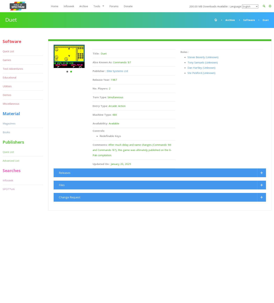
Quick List (8, 51)
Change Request (69, 197)
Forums (113, 6)
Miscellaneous (11, 103)
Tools (96, 6)
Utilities (7, 86)
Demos (7, 95)
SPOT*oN (9, 189)
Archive (83, 6)
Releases (64, 173)
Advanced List (11, 160)
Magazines (9, 123)
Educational (9, 77)
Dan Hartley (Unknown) (201, 67)
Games (7, 60)
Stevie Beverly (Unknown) (203, 57)
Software (249, 20)
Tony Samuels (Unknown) (203, 62)
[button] (270, 6)
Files (62, 185)
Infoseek (69, 6)
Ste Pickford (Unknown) (201, 73)
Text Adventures (13, 68)
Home (54, 6)
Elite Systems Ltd (117, 71)
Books (6, 132)
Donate (128, 6)
